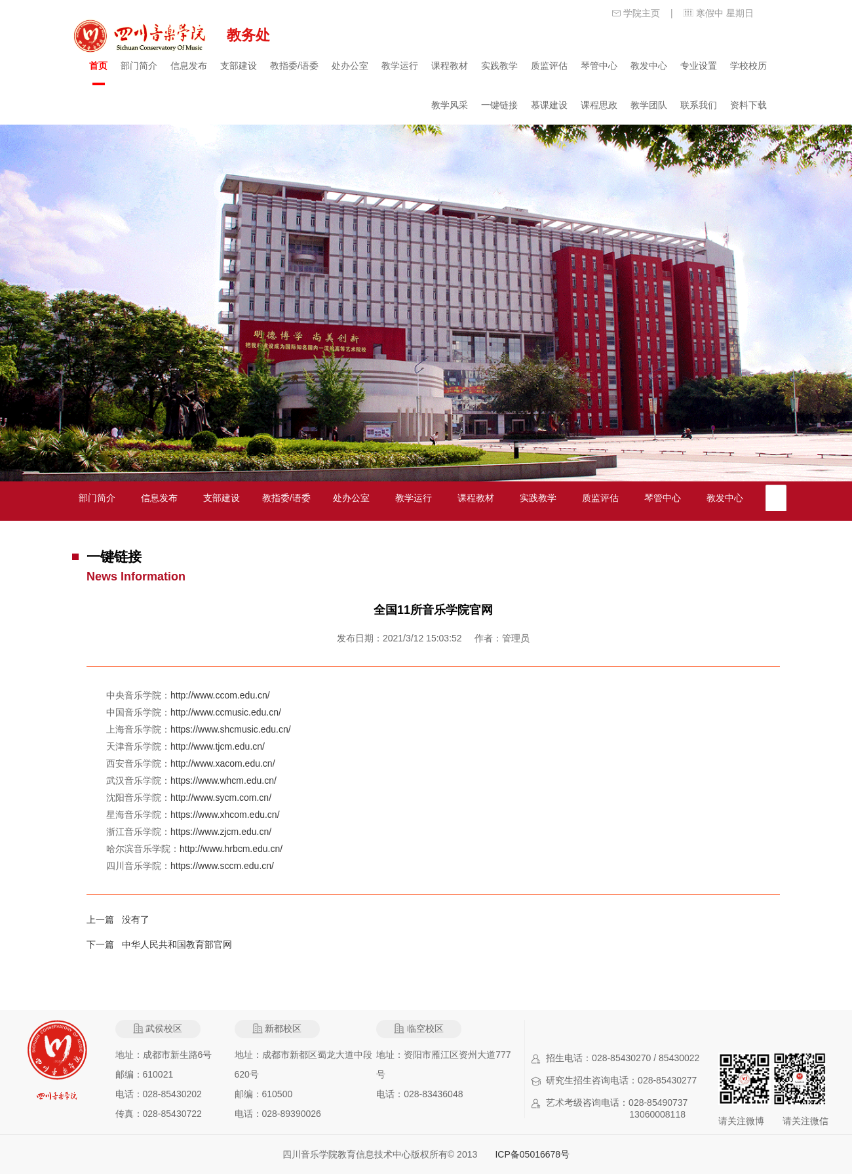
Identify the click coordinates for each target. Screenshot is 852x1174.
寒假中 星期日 (725, 13)
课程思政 (599, 105)
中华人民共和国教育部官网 (177, 944)
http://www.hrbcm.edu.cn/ (231, 848)
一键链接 (499, 105)
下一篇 (104, 944)
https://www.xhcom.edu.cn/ (225, 814)
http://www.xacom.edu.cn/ (222, 763)
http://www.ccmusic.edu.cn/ (225, 712)
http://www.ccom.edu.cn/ (220, 695)
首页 (98, 65)
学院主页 (641, 13)
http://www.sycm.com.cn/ (220, 797)
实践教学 (499, 65)
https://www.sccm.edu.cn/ (222, 865)
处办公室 (350, 65)
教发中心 (648, 65)
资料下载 (748, 105)
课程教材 (449, 65)
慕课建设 (549, 105)
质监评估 (549, 65)
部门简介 (139, 65)
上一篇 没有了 (118, 919)
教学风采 (449, 105)
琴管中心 (599, 65)
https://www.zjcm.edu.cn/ (220, 831)
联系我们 (698, 105)
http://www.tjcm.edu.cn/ (217, 746)
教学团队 (648, 105)
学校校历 (748, 65)
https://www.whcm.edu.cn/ (223, 780)
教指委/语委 (294, 65)
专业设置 (698, 65)
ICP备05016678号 (532, 1154)
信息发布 (188, 65)
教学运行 (399, 65)
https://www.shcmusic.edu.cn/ (230, 729)
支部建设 (238, 65)
